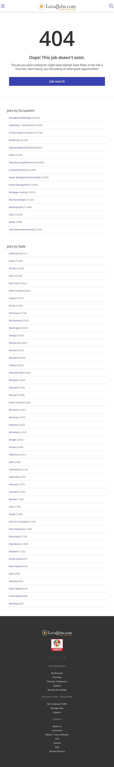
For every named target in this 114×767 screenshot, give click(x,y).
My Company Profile (57, 703)
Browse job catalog (57, 689)
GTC (57, 738)
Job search (57, 81)
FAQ (57, 747)
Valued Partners (57, 751)
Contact (57, 743)
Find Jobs (57, 677)
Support (57, 685)
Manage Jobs (57, 708)
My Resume (57, 673)
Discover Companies (57, 681)
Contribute (57, 730)
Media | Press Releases (57, 734)
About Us (57, 726)
